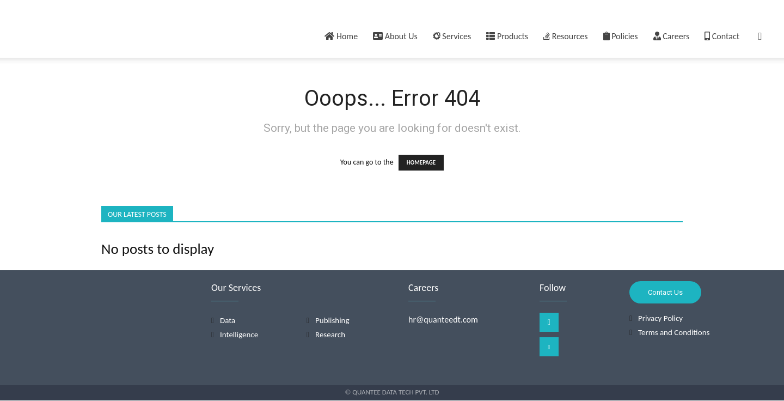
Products (507, 36)
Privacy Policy (660, 318)
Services (452, 36)
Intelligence (239, 335)
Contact (722, 36)
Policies (620, 36)
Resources (565, 36)
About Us (395, 36)
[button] (760, 37)
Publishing (332, 321)
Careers (671, 36)
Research (330, 335)
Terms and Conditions (673, 332)
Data (227, 321)
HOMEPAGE (421, 162)
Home (341, 36)
